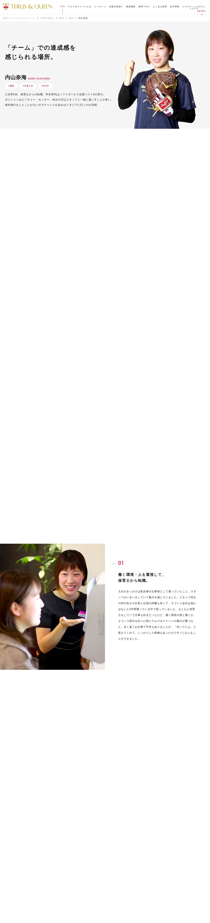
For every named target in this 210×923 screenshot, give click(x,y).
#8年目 (45, 86)
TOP (62, 6)
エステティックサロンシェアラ (194, 7)
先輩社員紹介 (116, 6)
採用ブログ (144, 6)
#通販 (11, 86)
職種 (61, 18)
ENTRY (201, 11)
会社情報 (174, 6)
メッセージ (100, 6)
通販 (71, 18)
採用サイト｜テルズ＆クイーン (19, 18)
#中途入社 (27, 86)
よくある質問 (160, 6)
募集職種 (130, 6)
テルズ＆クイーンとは (79, 6)
